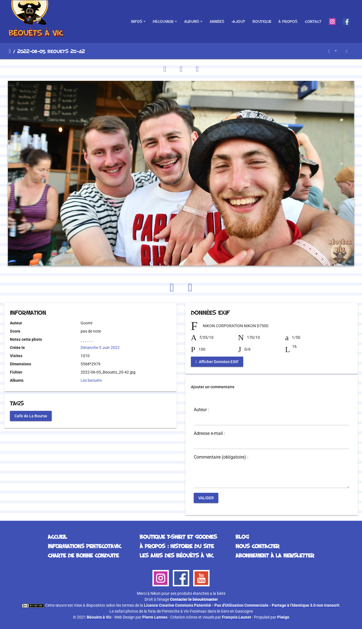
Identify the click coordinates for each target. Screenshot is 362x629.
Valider (206, 498)
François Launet (236, 617)
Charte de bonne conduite (83, 555)
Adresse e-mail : (209, 433)
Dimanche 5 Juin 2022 (100, 347)
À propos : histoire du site (177, 546)
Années (217, 21)
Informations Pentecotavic (84, 546)
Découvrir (163, 21)
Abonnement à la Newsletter (275, 555)
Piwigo (283, 617)
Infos (136, 21)
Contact (313, 21)
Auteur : (201, 409)
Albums (191, 21)
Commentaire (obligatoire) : (221, 457)
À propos (288, 21)
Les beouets (91, 380)
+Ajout (238, 21)
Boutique (262, 21)
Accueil (10, 51)
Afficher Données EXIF (217, 361)
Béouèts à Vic (99, 617)
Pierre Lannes (154, 617)
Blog (242, 536)
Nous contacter (257, 546)
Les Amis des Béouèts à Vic (176, 555)
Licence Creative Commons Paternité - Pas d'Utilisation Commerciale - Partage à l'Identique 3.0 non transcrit (241, 605)
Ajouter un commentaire (212, 387)
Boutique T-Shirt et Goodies (178, 536)
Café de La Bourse (30, 415)
